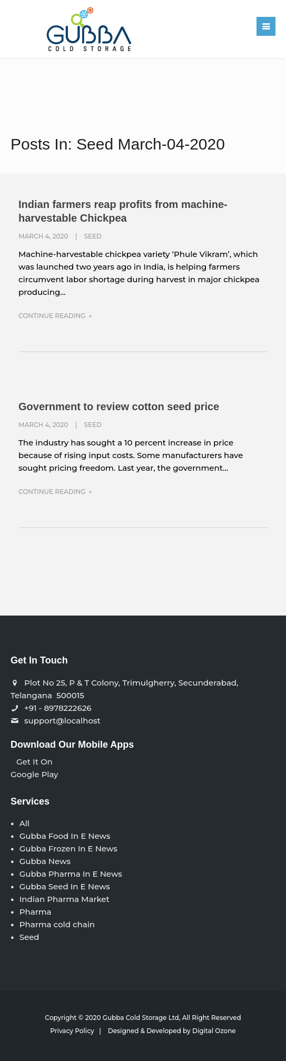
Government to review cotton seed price (118, 406)
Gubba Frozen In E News (68, 849)
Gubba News (45, 861)
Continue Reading (51, 316)
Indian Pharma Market (64, 899)
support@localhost (62, 721)
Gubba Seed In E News (64, 886)
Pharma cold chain (57, 924)
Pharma (35, 912)
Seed (93, 236)
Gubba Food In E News (65, 836)
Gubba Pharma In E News (70, 874)
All (24, 823)
